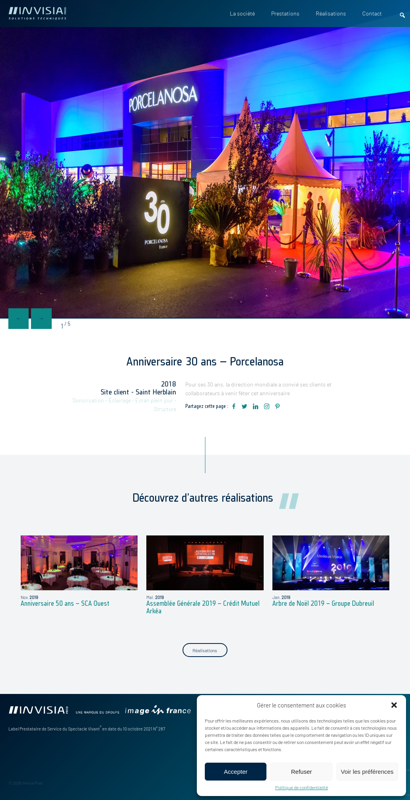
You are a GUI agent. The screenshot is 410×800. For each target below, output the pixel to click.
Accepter (235, 771)
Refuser (301, 771)
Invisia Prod (32, 783)
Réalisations (331, 13)
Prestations (285, 13)
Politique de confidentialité (301, 787)
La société (242, 13)
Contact (372, 13)
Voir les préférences (367, 771)
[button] (394, 705)
